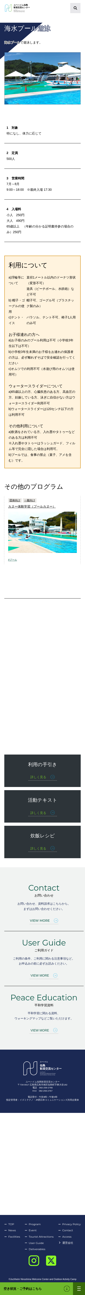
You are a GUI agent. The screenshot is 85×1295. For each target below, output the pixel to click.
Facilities (12, 1237)
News (10, 1230)
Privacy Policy (69, 1224)
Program (33, 1224)
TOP (9, 1224)
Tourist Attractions (39, 1237)
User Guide (34, 1243)
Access (65, 1237)
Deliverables (35, 1249)
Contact (65, 1230)
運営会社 (65, 1243)
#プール (12, 559)
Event (30, 1230)
